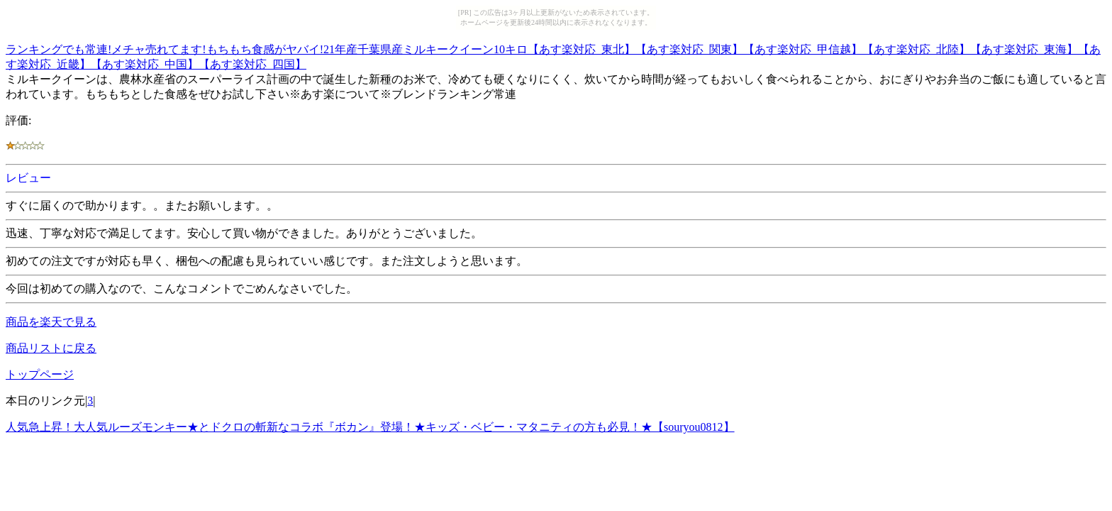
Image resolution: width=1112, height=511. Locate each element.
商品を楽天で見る (51, 322)
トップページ (40, 374)
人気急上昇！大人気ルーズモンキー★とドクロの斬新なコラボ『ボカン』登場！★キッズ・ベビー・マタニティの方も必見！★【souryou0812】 (370, 427)
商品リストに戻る (51, 348)
